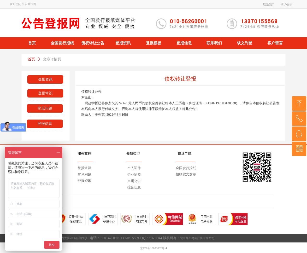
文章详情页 (52, 59)
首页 (31, 59)
